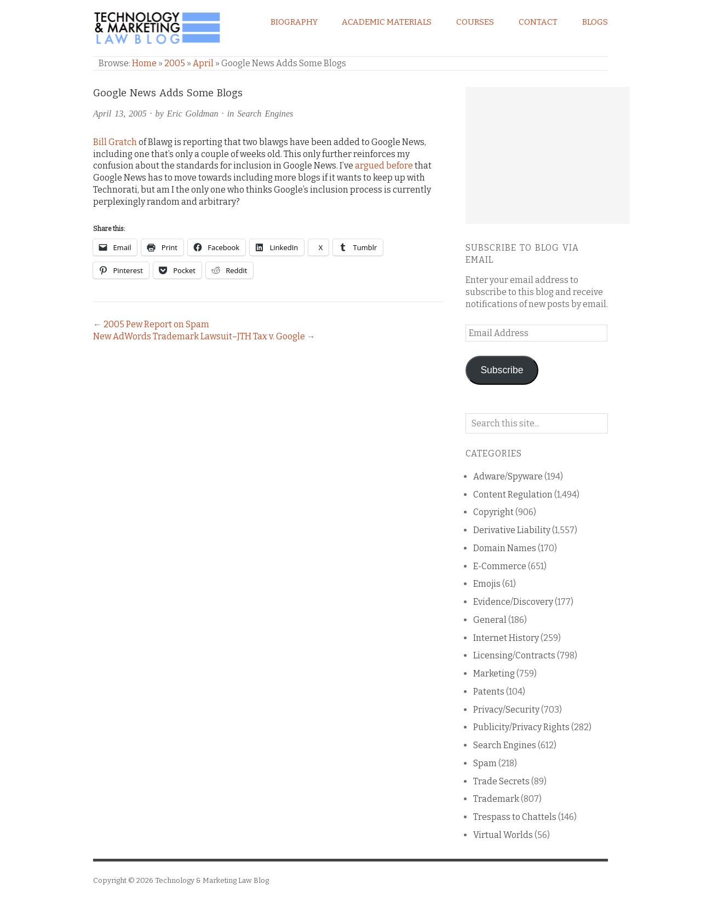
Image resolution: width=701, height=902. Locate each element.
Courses (475, 22)
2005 (174, 63)
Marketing (494, 673)
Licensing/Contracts (514, 655)
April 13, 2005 (120, 113)
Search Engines (265, 113)
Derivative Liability (511, 530)
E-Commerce (499, 566)
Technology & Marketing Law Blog (212, 880)
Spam (485, 763)
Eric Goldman (193, 113)
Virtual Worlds (503, 835)
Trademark (496, 799)
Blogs (595, 22)
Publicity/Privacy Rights (521, 727)
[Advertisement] (548, 155)
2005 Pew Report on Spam (156, 324)
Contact (538, 22)
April (203, 63)
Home (144, 63)
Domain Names (504, 548)
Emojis (487, 584)
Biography (294, 22)
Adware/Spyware (508, 476)
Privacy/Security (506, 709)
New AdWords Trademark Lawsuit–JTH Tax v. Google (199, 336)
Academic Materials (387, 22)
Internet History (506, 638)
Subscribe (501, 370)
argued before (384, 165)
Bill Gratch (115, 142)
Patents (488, 691)
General (490, 620)
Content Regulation (513, 494)
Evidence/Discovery (513, 602)
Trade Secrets (501, 781)
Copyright (493, 512)
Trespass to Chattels (514, 817)
